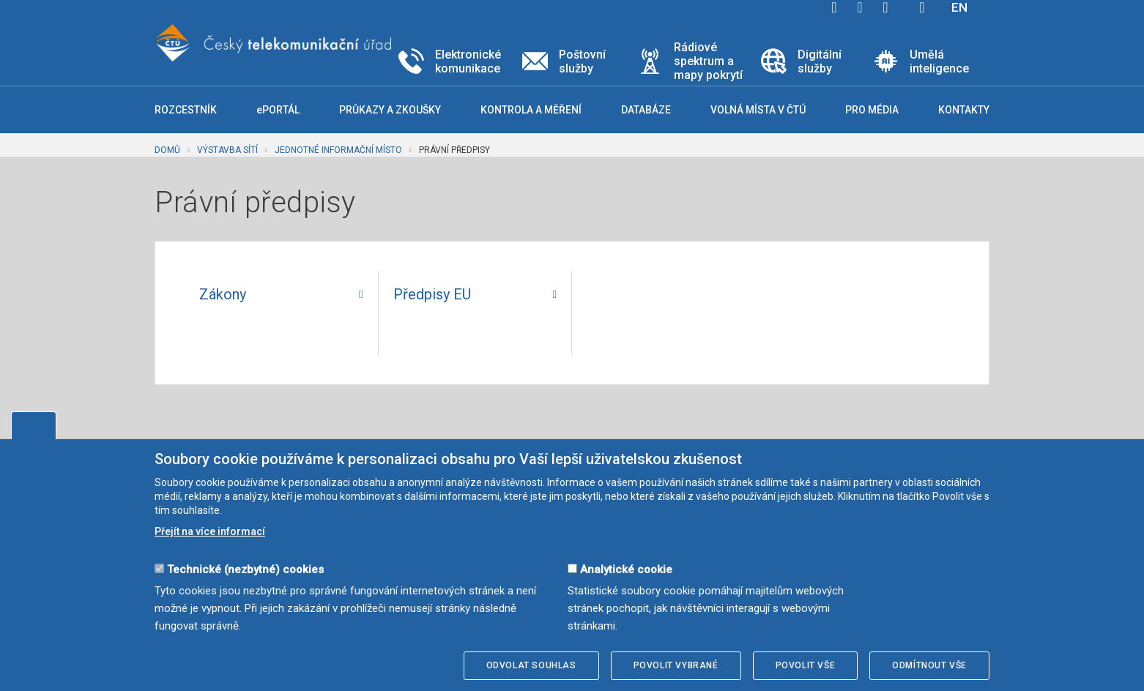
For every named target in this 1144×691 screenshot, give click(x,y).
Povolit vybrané (676, 665)
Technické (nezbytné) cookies (245, 569)
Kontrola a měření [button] (531, 110)
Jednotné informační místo (338, 150)
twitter (860, 7)
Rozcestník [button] (186, 110)
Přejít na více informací (210, 531)
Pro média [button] (872, 110)
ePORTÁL (278, 110)
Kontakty (963, 110)
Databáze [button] (646, 110)
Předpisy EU (432, 294)
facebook (834, 7)
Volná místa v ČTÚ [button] (758, 110)
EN (959, 7)
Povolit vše (806, 665)
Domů (167, 150)
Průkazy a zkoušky (390, 110)
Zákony (222, 294)
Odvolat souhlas (531, 665)
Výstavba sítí (227, 150)
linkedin (885, 7)
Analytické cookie (626, 569)
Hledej (922, 7)
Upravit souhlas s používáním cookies (33, 425)
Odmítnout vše (929, 665)
